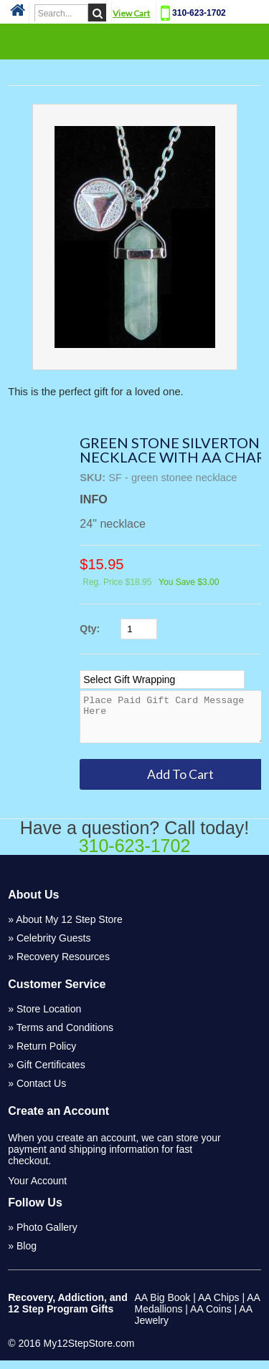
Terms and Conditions (64, 1036)
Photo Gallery (46, 1236)
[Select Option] (162, 679)
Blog (26, 1254)
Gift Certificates (50, 1073)
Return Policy (46, 1054)
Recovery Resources (63, 965)
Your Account (37, 1189)
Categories (135, 41)
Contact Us (41, 1092)
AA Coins (211, 1317)
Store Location (48, 1017)
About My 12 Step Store (69, 928)
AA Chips (219, 1306)
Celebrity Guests (53, 946)
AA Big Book (163, 1306)
